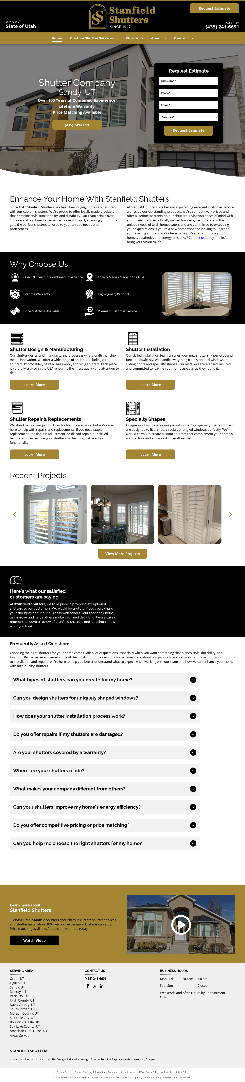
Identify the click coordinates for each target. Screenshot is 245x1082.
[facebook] (88, 986)
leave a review (39, 621)
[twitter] (95, 986)
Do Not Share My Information (90, 1072)
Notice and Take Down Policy (144, 1072)
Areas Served (19, 1035)
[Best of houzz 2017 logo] (197, 870)
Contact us (197, 237)
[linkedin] (102, 986)
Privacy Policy (64, 1072)
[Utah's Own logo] (122, 870)
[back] (14, 514)
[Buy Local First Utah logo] (47, 870)
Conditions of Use (117, 1072)
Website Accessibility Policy (175, 1072)
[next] (230, 514)
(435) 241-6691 (222, 26)
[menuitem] (57, 38)
